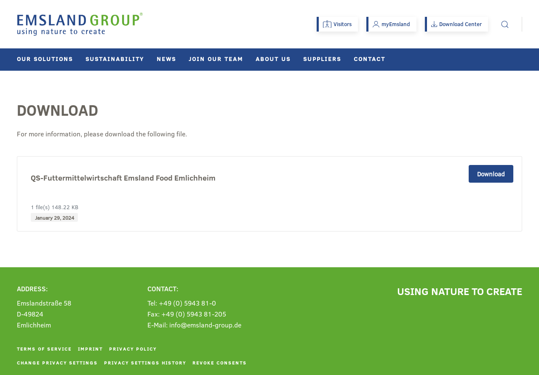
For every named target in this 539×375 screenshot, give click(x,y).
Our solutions (45, 59)
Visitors (337, 24)
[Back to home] (80, 24)
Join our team (216, 59)
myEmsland (391, 24)
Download (491, 174)
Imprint (90, 349)
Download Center (456, 24)
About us (273, 59)
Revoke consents (219, 362)
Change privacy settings (57, 362)
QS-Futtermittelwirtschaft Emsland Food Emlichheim (123, 178)
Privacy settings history (145, 362)
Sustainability (114, 59)
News (166, 59)
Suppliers (322, 59)
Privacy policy (133, 349)
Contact (369, 59)
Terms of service (44, 349)
